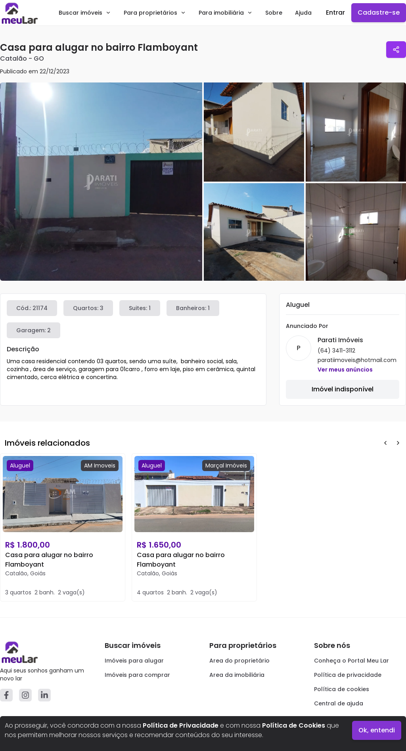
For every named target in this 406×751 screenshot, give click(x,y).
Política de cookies (341, 689)
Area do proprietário (239, 661)
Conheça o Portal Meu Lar (351, 661)
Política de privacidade (347, 675)
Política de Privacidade (180, 725)
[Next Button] (398, 443)
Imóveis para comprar (137, 675)
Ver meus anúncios (345, 370)
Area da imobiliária (236, 675)
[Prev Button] (385, 443)
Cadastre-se (379, 12)
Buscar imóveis (85, 13)
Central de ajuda (338, 703)
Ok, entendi (376, 730)
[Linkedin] (44, 695)
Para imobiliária (226, 13)
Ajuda (303, 13)
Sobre (273, 13)
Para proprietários (155, 13)
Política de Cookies (293, 725)
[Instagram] (25, 695)
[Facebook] (6, 695)
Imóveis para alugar (134, 661)
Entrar (335, 12)
